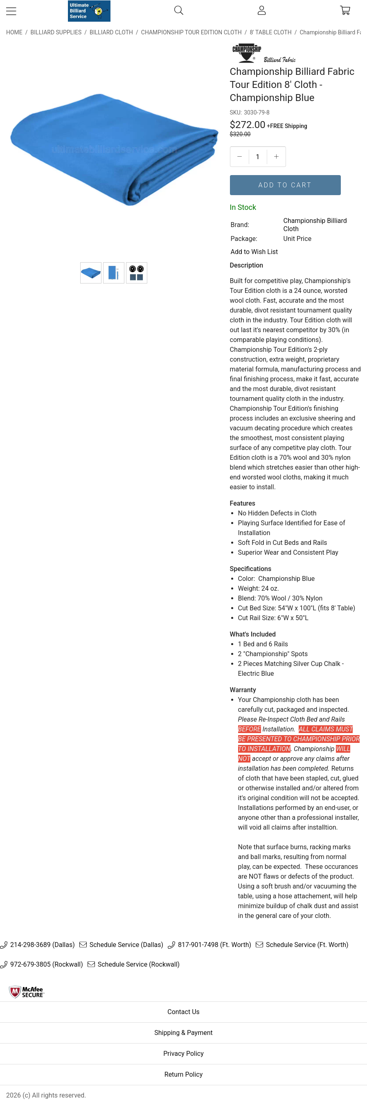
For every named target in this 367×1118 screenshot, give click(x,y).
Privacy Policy (183, 1053)
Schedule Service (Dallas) (126, 945)
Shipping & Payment (183, 1033)
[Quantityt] (258, 157)
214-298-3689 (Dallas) (42, 945)
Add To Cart (285, 185)
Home (14, 32)
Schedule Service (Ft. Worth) (307, 945)
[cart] (345, 11)
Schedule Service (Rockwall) (139, 965)
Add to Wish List (254, 252)
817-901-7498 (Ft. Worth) (214, 945)
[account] (261, 11)
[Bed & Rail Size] (113, 272)
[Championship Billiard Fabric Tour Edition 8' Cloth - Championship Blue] (90, 272)
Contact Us (183, 1012)
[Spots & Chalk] (136, 272)
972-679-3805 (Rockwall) (46, 965)
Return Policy (183, 1074)
